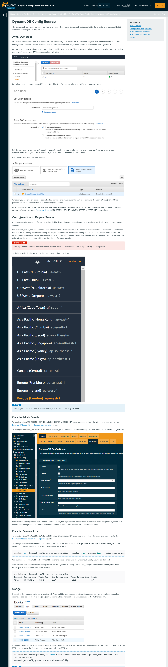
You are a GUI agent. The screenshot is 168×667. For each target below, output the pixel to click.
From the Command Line (141, 35)
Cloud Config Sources (118, 14)
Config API (102, 14)
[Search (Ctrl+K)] (121, 5)
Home (42, 14)
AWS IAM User (135, 26)
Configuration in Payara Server (141, 29)
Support (160, 5)
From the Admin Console (141, 32)
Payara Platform (9, 23)
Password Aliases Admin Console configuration (85, 413)
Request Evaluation (143, 5)
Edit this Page (160, 14)
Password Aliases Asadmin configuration (82, 511)
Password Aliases (103, 190)
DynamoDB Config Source (139, 14)
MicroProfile (91, 14)
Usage (132, 38)
